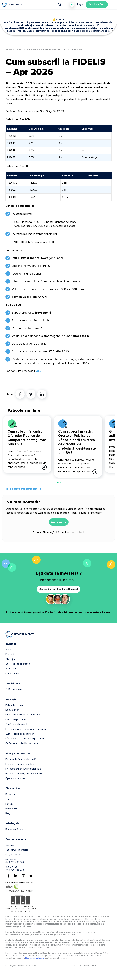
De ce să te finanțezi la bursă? (20, 759)
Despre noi (11, 794)
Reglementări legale (15, 829)
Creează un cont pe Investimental (58, 589)
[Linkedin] (15, 875)
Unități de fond (13, 673)
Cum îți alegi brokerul (16, 724)
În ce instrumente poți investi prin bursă (25, 729)
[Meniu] (112, 4)
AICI (38, 371)
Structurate (11, 668)
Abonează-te (58, 522)
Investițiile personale (16, 719)
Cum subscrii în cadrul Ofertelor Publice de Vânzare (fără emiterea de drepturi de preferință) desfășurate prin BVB (77, 442)
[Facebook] (8, 875)
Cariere (9, 799)
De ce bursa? (12, 710)
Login (80, 4)
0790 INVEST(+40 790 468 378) (15, 868)
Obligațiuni (10, 659)
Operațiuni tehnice (15, 778)
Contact (9, 845)
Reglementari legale (34, 958)
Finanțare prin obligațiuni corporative (24, 773)
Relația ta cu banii (14, 705)
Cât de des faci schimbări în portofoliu (24, 738)
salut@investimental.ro (16, 849)
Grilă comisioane (13, 689)
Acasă (8, 49)
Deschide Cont (96, 4)
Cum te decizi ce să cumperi (19, 733)
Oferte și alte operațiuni (17, 663)
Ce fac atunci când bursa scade (21, 743)
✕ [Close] (112, 31)
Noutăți (9, 803)
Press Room (11, 808)
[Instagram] (23, 875)
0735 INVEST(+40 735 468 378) (14, 861)
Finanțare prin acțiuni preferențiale (23, 768)
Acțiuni (8, 649)
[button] (58, 482)
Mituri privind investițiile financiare (22, 714)
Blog (7, 813)
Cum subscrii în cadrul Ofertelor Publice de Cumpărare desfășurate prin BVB (27, 437)
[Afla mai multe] (44, 467)
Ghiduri (19, 49)
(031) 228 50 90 (13, 854)
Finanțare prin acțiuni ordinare (20, 764)
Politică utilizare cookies (86, 965)
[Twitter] (30, 875)
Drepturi (9, 654)
